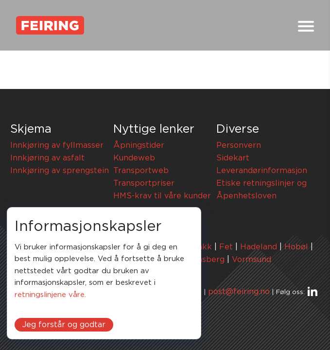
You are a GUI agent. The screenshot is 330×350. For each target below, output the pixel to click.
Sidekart (232, 158)
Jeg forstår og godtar (63, 325)
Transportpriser (143, 183)
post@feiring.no (239, 292)
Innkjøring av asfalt (47, 158)
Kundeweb (134, 158)
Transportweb (141, 171)
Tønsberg (206, 259)
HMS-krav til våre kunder (162, 196)
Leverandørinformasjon (261, 171)
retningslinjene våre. (50, 294)
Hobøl (296, 247)
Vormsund (251, 259)
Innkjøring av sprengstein (59, 171)
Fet (226, 247)
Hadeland (258, 247)
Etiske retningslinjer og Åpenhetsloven (261, 189)
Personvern (238, 145)
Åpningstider (138, 145)
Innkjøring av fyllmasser (57, 145)
